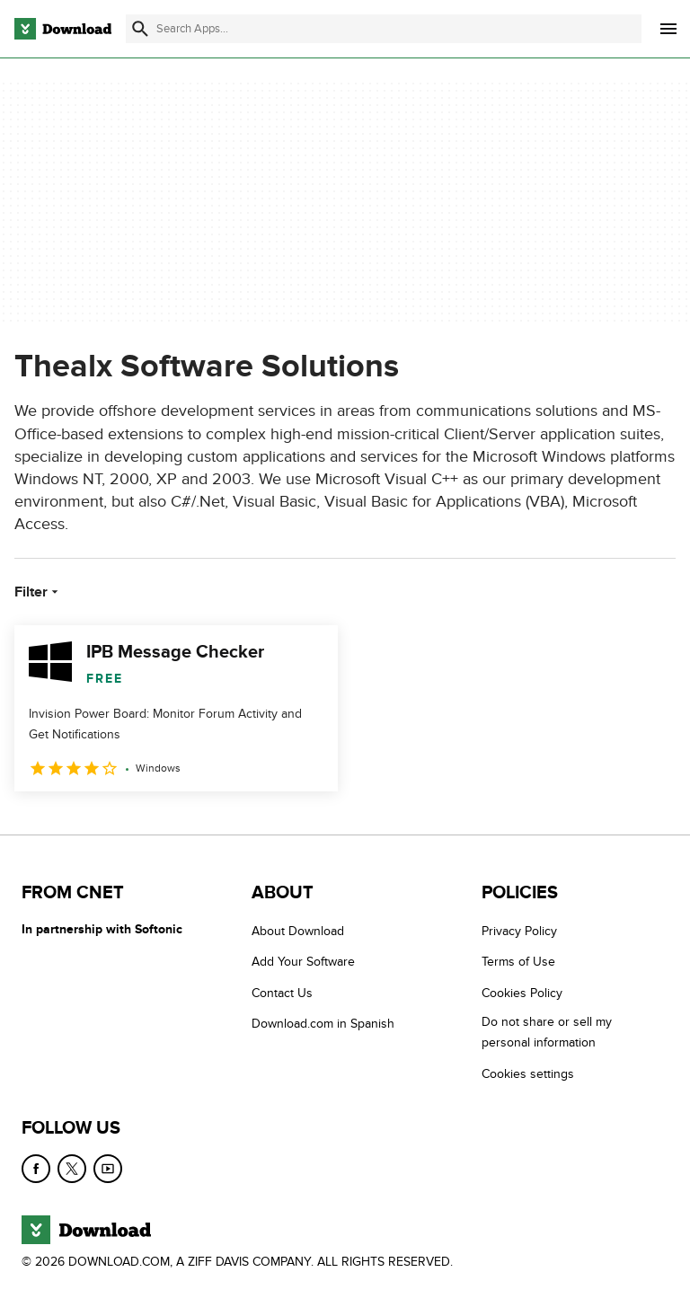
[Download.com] (62, 29)
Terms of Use (518, 962)
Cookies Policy (522, 993)
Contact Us (282, 993)
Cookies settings (528, 1074)
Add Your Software (303, 962)
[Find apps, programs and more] (383, 28)
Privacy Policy (519, 931)
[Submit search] (140, 28)
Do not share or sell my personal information (547, 1032)
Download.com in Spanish (323, 1023)
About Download (298, 931)
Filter (38, 592)
